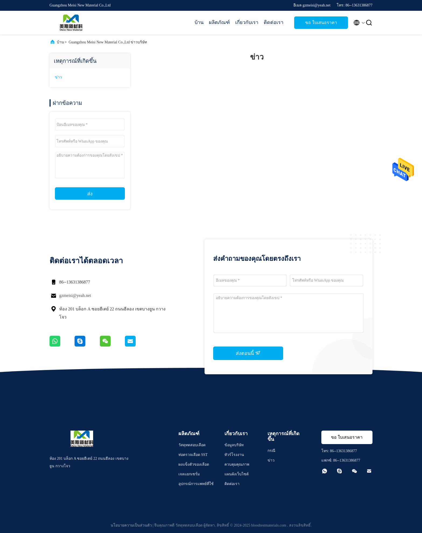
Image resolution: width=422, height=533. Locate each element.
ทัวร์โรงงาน (234, 455)
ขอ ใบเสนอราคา (321, 22)
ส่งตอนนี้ (248, 353)
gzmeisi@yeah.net (75, 295)
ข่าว (58, 77)
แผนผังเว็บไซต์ (236, 474)
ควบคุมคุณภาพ (236, 464)
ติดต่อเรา (273, 22)
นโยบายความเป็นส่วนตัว (131, 525)
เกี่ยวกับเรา (246, 22)
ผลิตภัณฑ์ (219, 22)
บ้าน (199, 22)
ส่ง (90, 193)
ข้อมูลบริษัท (234, 445)
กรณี (271, 451)
